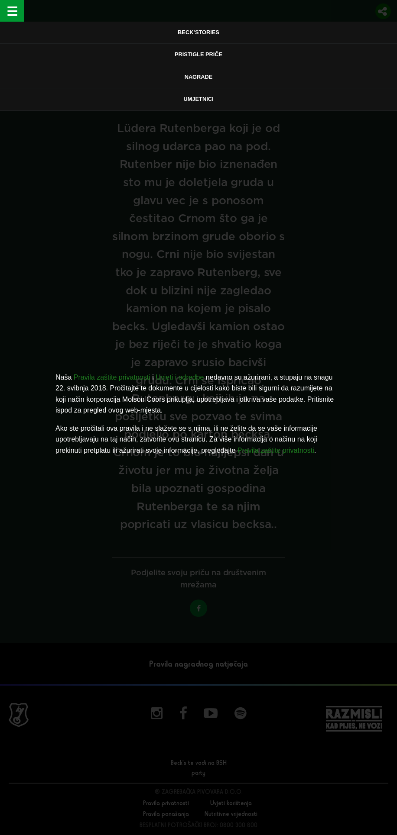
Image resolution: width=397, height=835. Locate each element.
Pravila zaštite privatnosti (112, 377)
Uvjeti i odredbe (180, 377)
